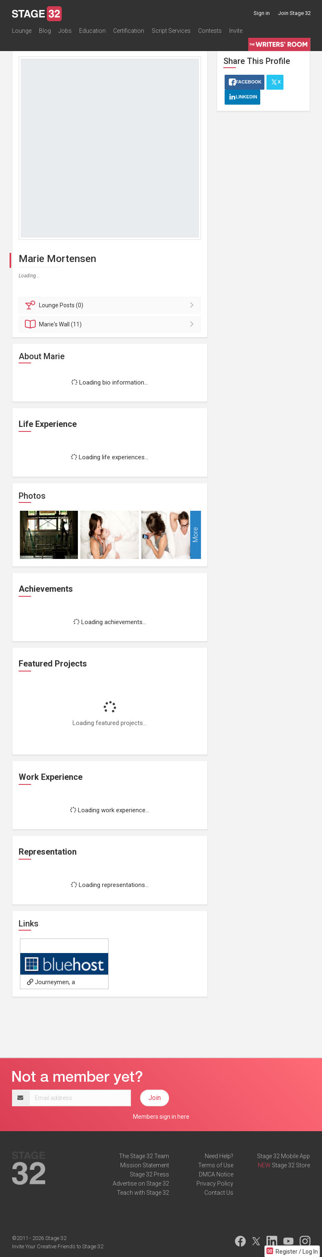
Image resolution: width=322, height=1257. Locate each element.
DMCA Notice (216, 1174)
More (195, 534)
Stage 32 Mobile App (283, 1156)
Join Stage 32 (294, 13)
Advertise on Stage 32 (141, 1183)
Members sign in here (161, 1116)
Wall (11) (111, 324)
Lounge (21, 30)
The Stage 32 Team (144, 1156)
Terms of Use (215, 1165)
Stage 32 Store (291, 1165)
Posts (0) (111, 305)
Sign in (262, 13)
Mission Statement (144, 1165)
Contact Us (218, 1192)
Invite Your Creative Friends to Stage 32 (57, 1246)
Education (92, 30)
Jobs (65, 30)
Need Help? (219, 1156)
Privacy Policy (214, 1183)
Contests (210, 30)
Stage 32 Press (149, 1174)
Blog (45, 30)
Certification (128, 30)
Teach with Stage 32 (143, 1192)
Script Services (171, 30)
